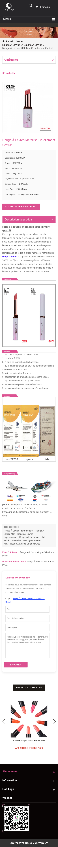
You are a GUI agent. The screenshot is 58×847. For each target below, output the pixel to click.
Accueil (7, 41)
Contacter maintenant (23, 206)
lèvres (19, 41)
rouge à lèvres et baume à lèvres (22, 45)
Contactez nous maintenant (29, 843)
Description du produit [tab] (29, 219)
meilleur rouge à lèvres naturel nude (29, 740)
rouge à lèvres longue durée (25, 543)
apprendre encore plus (29, 748)
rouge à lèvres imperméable (18, 530)
